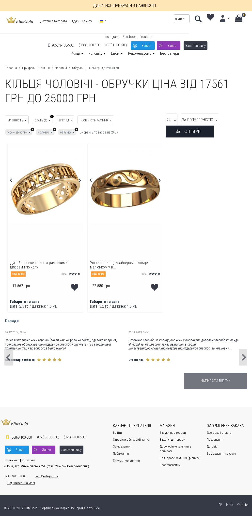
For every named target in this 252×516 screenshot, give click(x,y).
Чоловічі (61, 68)
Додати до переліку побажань (75, 284)
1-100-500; (115, 44)
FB (220, 501)
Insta (229, 501)
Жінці (76, 53)
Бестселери (169, 53)
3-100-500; (62, 44)
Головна (11, 68)
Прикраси (28, 68)
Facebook (129, 37)
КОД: (64, 272)
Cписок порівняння (126, 458)
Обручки (77, 68)
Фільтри (226, 120)
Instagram (112, 37)
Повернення (215, 438)
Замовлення (121, 445)
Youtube (146, 37)
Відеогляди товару (172, 438)
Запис (145, 45)
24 (143, 120)
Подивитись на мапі (17, 479)
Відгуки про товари (173, 431)
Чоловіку (95, 53)
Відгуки (73, 21)
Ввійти (117, 431)
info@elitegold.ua (43, 472)
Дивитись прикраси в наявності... (126, 5)
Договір (212, 445)
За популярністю (177, 120)
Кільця (45, 68)
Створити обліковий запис (131, 438)
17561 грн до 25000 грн (104, 68)
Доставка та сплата (52, 21)
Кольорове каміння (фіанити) (180, 456)
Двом (115, 53)
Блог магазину (170, 463)
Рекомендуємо (139, 53)
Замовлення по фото (221, 451)
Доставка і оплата (219, 431)
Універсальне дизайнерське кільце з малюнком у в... (122, 262)
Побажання (121, 451)
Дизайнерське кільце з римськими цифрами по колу (42, 262)
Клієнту (85, 21)
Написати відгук (216, 379)
